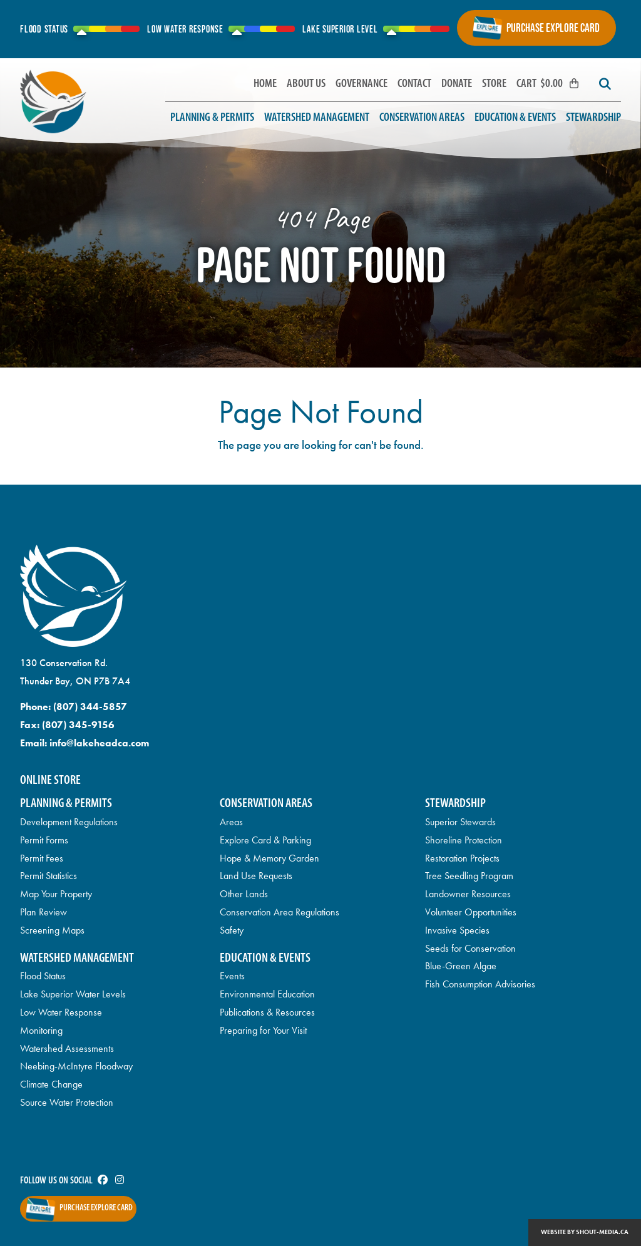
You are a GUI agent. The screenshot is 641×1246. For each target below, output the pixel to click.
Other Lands (244, 894)
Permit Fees (41, 858)
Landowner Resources (468, 894)
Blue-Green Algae (460, 966)
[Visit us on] (103, 1181)
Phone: (73, 707)
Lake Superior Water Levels (73, 994)
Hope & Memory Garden (269, 858)
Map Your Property (56, 894)
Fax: (67, 725)
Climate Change (51, 1084)
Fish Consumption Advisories (480, 984)
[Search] (605, 84)
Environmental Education (267, 994)
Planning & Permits (212, 118)
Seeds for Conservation (470, 948)
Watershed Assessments (67, 1048)
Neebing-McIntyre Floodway (76, 1066)
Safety (232, 930)
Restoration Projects (462, 858)
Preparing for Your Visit (263, 1030)
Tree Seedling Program (469, 876)
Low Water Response (61, 1012)
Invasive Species (457, 930)
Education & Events (515, 118)
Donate (456, 84)
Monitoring (41, 1030)
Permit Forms (44, 840)
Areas (231, 822)
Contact (414, 84)
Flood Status (43, 976)
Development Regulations (69, 822)
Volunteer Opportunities (470, 912)
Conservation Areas (421, 118)
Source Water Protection (66, 1102)
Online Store (50, 780)
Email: (84, 743)
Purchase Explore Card (553, 27)
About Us (306, 84)
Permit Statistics (48, 876)
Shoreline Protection (463, 840)
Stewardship (593, 118)
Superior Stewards (460, 822)
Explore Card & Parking (265, 840)
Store (494, 84)
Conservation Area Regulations (279, 912)
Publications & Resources (267, 1012)
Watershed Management (316, 118)
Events (232, 976)
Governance (361, 84)
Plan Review (43, 912)
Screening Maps (52, 930)
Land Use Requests (256, 876)
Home (265, 84)
